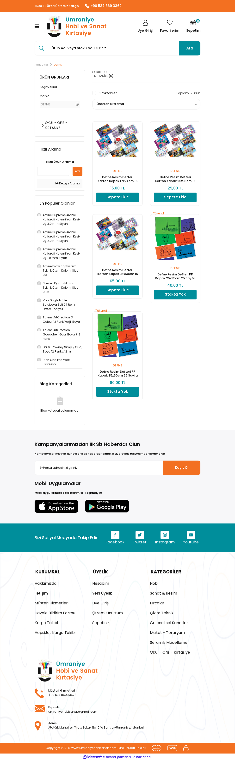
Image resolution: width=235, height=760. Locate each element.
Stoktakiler (108, 93)
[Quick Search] (53, 171)
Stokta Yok (175, 295)
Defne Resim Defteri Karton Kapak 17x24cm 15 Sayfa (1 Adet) (117, 180)
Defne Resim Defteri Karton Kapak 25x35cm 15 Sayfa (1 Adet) (175, 180)
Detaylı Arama (68, 184)
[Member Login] (145, 26)
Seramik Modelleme (168, 642)
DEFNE (58, 65)
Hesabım (100, 583)
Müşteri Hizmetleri (51, 602)
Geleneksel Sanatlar (169, 622)
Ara (189, 48)
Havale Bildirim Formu (55, 612)
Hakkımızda (45, 583)
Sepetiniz (100, 622)
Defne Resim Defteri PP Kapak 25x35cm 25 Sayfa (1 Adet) (175, 277)
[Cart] (193, 26)
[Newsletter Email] (117, 468)
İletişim (41, 593)
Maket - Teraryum (167, 632)
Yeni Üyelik (102, 593)
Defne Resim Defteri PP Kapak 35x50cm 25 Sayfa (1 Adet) (118, 374)
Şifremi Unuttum (107, 612)
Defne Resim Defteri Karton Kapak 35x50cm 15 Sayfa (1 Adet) (117, 273)
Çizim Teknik (161, 612)
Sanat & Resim (163, 593)
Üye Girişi (100, 602)
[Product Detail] (175, 214)
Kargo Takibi (46, 622)
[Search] (117, 48)
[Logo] (75, 26)
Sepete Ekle (117, 198)
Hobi (154, 583)
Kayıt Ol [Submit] (182, 467)
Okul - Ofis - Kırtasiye (170, 652)
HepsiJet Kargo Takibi (55, 632)
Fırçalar (157, 602)
